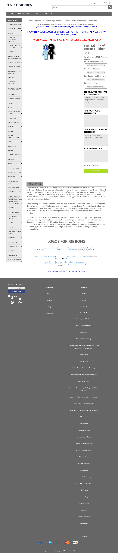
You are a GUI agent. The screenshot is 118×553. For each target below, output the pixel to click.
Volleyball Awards (15, 260)
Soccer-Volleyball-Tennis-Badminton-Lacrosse (83, 397)
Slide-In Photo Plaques (13, 217)
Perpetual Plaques (14, 192)
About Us (49, 293)
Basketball (15, 52)
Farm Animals (48, 264)
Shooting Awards (15, 212)
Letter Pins (15, 159)
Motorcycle (15, 177)
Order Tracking (84, 307)
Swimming (15, 238)
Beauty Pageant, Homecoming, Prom (15, 58)
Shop (11, 14)
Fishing (15, 131)
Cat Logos (84, 510)
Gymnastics (15, 146)
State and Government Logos (84, 339)
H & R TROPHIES (82, 32)
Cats (36, 257)
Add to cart (96, 170)
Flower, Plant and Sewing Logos (84, 443)
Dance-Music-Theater (50, 257)
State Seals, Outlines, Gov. (86, 248)
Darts (10, 107)
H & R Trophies (19, 5)
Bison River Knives (15, 67)
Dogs (55, 258)
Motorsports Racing (15, 182)
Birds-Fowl (40, 250)
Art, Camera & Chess (56, 248)
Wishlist (84, 293)
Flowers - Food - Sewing (62, 264)
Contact (48, 14)
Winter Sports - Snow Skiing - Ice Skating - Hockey (84, 410)
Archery (15, 33)
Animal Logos (43, 248)
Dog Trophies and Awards (15, 112)
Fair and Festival (15, 122)
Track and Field (15, 246)
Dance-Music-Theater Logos (84, 477)
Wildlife (60, 265)
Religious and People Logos (83, 325)
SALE (37, 14)
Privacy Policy (49, 313)
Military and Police (14, 172)
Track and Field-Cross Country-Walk (84, 404)
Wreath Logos (84, 354)
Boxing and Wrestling (12, 83)
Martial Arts (15, 163)
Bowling (11, 77)
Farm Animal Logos (84, 497)
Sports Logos (83, 332)
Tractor (15, 251)
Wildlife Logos (84, 490)
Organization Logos (83, 381)
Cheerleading (12, 94)
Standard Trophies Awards (15, 232)
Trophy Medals (15, 255)
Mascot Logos (84, 470)
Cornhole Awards (14, 99)
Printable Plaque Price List (84, 437)
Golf (15, 142)
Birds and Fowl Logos (84, 517)
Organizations (80, 262)
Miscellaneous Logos (84, 463)
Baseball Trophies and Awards (15, 46)
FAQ (49, 307)
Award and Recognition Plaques (15, 39)
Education (65, 258)
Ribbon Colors (84, 423)
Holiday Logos (84, 361)
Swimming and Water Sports (84, 319)
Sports (58, 250)
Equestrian (15, 118)
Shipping (11, 208)
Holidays (69, 248)
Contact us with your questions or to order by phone (66, 271)
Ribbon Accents (84, 257)
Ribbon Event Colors (84, 430)
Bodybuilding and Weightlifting (14, 72)
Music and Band (13, 187)
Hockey (10, 150)
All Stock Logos (84, 530)
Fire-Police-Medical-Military (84, 450)
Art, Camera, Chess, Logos (83, 483)
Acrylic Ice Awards (15, 29)
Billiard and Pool (15, 62)
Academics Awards (15, 25)
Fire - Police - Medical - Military (64, 262)
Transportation (71, 250)
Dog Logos (84, 536)
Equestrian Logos (84, 503)
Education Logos (83, 457)
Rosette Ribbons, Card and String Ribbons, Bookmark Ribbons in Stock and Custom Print (15, 199)
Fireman (15, 127)
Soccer (15, 223)
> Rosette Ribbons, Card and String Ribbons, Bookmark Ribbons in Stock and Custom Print (62, 21)
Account (93, 3)
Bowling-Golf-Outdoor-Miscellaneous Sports (84, 374)
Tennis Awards (13, 242)
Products (12, 20)
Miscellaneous (71, 257)
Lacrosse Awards (15, 155)
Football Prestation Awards (15, 137)
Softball (15, 227)
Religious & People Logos (80, 264)
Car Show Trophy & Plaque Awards (15, 89)
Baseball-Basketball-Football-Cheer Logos (84, 368)
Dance (10, 103)
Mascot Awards (15, 168)
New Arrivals (24, 14)
